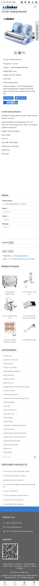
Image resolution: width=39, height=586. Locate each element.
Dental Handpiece (9, 402)
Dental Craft (7, 448)
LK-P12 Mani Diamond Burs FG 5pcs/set (21, 259)
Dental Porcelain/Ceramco (11, 441)
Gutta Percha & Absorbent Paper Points (16, 398)
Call (15, 583)
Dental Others (7, 452)
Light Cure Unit (8, 383)
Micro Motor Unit (8, 414)
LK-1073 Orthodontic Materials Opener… (16, 495)
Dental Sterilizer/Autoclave (19, 67)
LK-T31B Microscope (29, 340)
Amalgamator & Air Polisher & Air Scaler (16, 387)
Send (4, 251)
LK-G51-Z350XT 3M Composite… (14, 504)
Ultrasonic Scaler (8, 379)
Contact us (26, 566)
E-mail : (5, 216)
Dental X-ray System (10, 367)
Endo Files (6, 406)
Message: (5, 224)
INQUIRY (8, 98)
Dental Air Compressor (10, 360)
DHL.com (17, 572)
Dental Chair (7, 356)
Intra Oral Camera (9, 390)
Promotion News (29, 564)
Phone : (5, 208)
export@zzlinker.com (16, 527)
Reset (11, 251)
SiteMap (20, 568)
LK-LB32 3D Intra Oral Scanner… (14, 500)
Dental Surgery (8, 417)
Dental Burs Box (8, 429)
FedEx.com (24, 572)
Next (33, 33)
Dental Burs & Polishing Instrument (14, 425)
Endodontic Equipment (10, 394)
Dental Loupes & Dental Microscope (15, 433)
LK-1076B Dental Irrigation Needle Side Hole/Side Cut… (19, 486)
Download (17, 566)
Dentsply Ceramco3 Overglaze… (13, 480)
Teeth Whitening (8, 375)
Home (5, 564)
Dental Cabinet (8, 421)
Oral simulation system (10, 444)
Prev (5, 33)
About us (11, 564)
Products (19, 564)
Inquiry (24, 583)
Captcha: (5, 242)
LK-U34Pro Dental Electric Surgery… (15, 476)
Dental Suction (8, 363)
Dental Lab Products (10, 410)
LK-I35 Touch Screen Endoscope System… (17, 471)
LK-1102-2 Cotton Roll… (11, 491)
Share (5, 583)
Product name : (8, 201)
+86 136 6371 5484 (16, 523)
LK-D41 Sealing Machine (20, 256)
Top (34, 583)
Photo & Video (7, 566)
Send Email (20, 98)
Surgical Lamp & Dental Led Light (14, 437)
